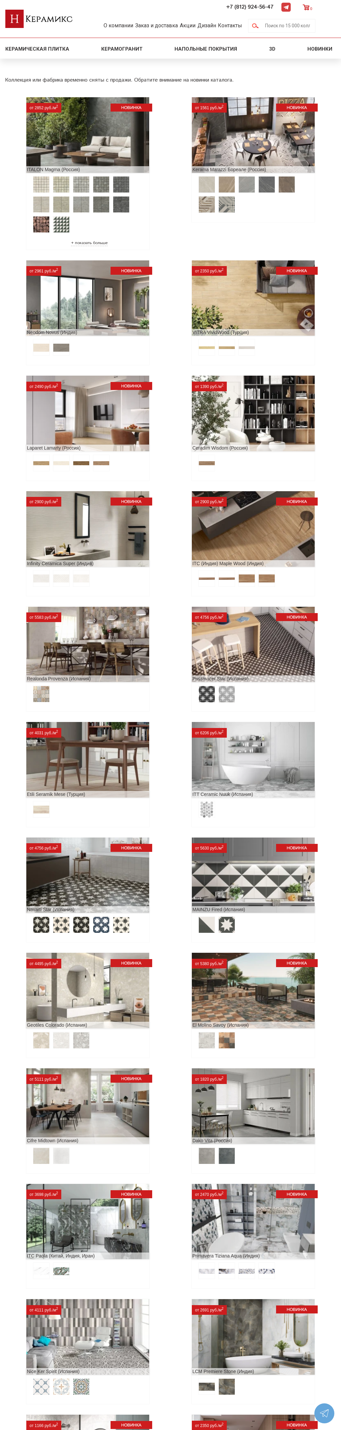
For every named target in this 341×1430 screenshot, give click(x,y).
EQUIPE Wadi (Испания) (257, 1182)
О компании (120, 25)
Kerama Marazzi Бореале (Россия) (157, 156)
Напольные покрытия (205, 49)
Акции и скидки (26, 1332)
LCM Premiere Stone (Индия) (41, 938)
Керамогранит (122, 49)
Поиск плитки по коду (110, 1374)
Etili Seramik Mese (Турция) (150, 510)
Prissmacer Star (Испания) (38, 510)
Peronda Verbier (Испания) (38, 1080)
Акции (198, 25)
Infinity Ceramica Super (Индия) (43, 407)
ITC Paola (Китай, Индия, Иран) (44, 836)
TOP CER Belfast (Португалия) (263, 1080)
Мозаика (94, 1353)
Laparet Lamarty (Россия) (147, 305)
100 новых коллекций (111, 1321)
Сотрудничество (27, 1342)
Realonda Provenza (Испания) (263, 407)
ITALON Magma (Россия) (36, 156)
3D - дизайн (97, 1332)
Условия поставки (29, 1364)
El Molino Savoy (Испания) (38, 734)
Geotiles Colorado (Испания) (261, 611)
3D (272, 49)
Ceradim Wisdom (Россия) (258, 305)
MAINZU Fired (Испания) (147, 611)
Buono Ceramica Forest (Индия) (264, 938)
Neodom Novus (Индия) (256, 156)
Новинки (320, 49)
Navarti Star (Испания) (34, 611)
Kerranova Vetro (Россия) (147, 1080)
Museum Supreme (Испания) (151, 1182)
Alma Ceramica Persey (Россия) (154, 938)
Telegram (306, 7)
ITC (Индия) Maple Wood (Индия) (156, 407)
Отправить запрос (105, 1364)
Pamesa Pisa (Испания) (35, 1182)
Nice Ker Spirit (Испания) (257, 836)
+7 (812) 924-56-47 (270, 7)
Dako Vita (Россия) (251, 734)
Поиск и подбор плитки (113, 1310)
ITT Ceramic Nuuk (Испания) (261, 510)
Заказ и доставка (162, 25)
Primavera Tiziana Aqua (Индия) (154, 836)
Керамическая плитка (37, 49)
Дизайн (222, 25)
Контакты (250, 25)
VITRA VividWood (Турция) (38, 305)
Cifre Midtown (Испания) (146, 734)
